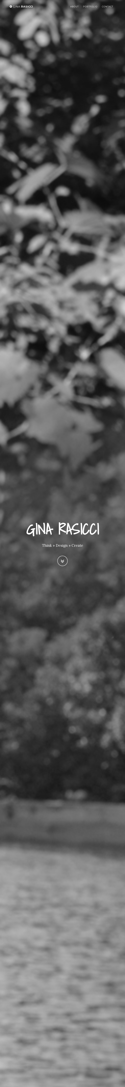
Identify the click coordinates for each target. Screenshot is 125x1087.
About (74, 6)
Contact (107, 6)
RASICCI (21, 6)
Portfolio (90, 6)
